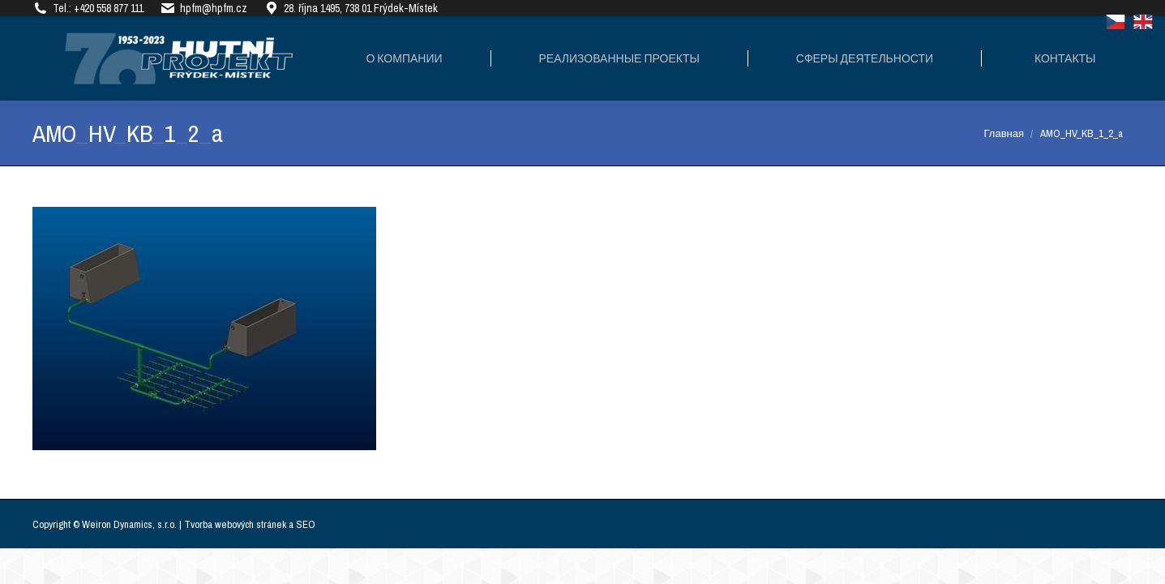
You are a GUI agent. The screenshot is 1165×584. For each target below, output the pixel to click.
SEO (305, 524)
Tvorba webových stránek (235, 524)
